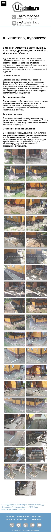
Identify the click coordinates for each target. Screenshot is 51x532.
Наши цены (22, 520)
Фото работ (37, 516)
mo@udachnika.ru (28, 22)
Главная (10, 516)
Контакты (36, 520)
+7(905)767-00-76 (28, 16)
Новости (11, 520)
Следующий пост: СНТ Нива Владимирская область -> (19, 508)
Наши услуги (23, 516)
